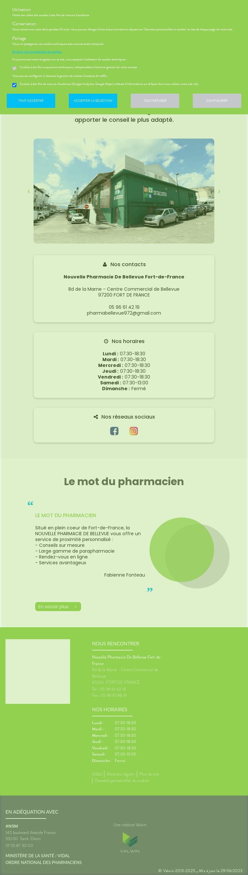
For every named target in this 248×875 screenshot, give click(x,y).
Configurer (217, 100)
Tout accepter (31, 100)
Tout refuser (155, 100)
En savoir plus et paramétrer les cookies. (37, 51)
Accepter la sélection (93, 100)
